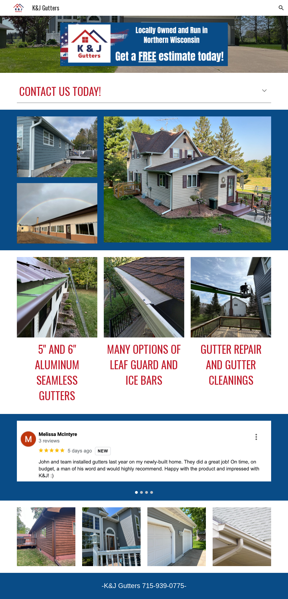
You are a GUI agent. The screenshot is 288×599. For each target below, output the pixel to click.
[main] (144, 91)
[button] (281, 8)
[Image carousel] (144, 457)
